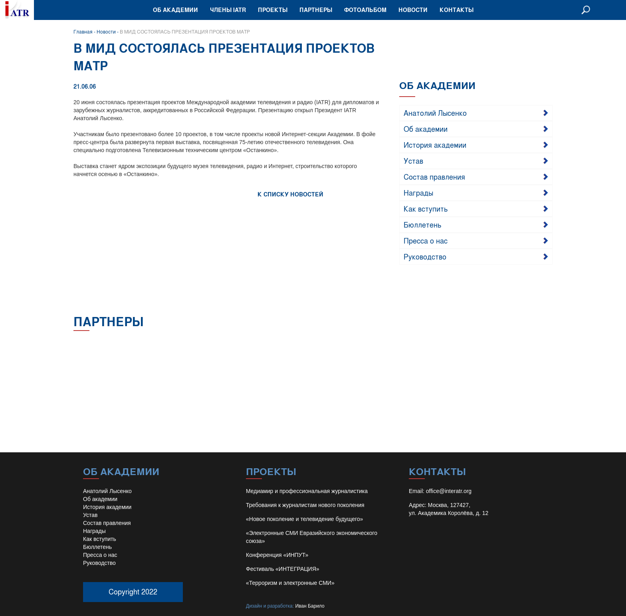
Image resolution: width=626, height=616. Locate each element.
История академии (435, 144)
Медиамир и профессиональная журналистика (307, 491)
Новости (413, 10)
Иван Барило (309, 606)
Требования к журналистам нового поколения (305, 505)
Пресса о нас (426, 240)
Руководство (425, 256)
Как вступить (426, 208)
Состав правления (434, 176)
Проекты (272, 10)
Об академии (175, 10)
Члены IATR (228, 10)
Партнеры (315, 10)
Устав (413, 160)
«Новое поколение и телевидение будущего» (304, 519)
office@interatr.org (448, 491)
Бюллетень (423, 224)
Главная (83, 31)
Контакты (456, 10)
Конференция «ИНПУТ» (277, 555)
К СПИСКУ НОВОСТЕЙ (290, 194)
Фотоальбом (365, 10)
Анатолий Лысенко (435, 112)
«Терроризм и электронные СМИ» (290, 583)
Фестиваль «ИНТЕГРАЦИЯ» (282, 569)
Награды (418, 192)
